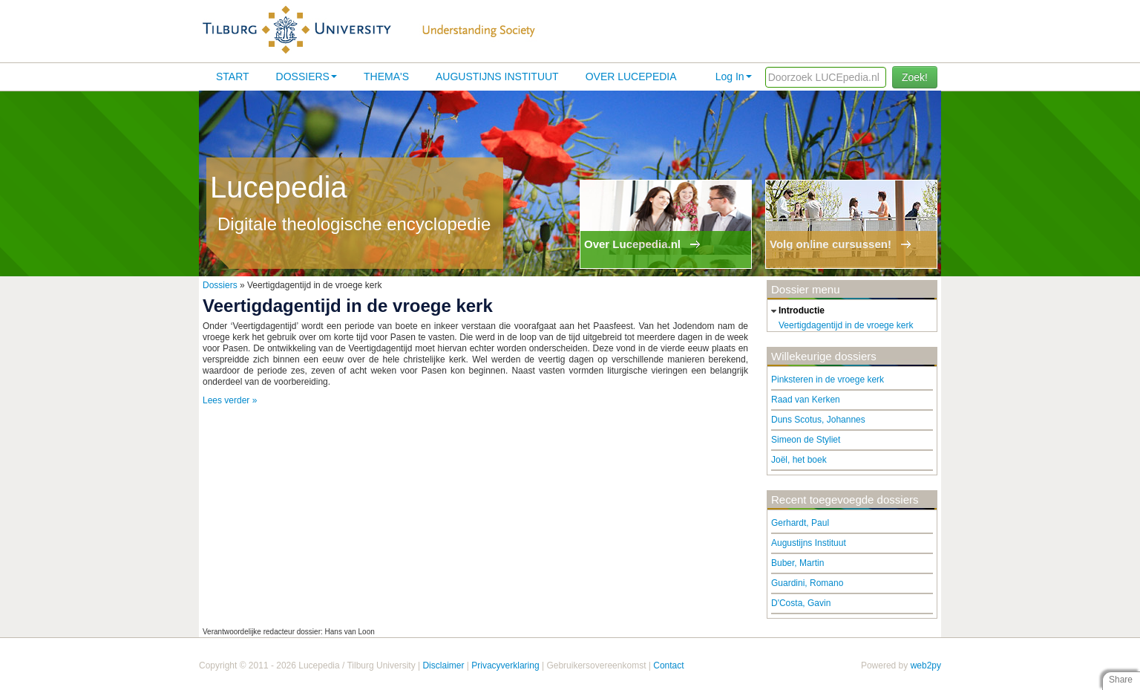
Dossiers (306, 76)
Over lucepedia (631, 76)
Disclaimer (443, 665)
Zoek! (915, 77)
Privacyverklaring (505, 665)
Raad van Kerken (805, 399)
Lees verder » (230, 400)
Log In (733, 76)
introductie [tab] (796, 311)
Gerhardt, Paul (800, 523)
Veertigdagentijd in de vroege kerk (846, 325)
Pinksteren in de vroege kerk (827, 379)
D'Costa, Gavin (801, 603)
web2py (926, 665)
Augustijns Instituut (497, 76)
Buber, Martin (797, 563)
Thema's (386, 76)
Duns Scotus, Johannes (818, 419)
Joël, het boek (799, 460)
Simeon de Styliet (805, 439)
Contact (668, 665)
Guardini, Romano (807, 583)
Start (232, 76)
